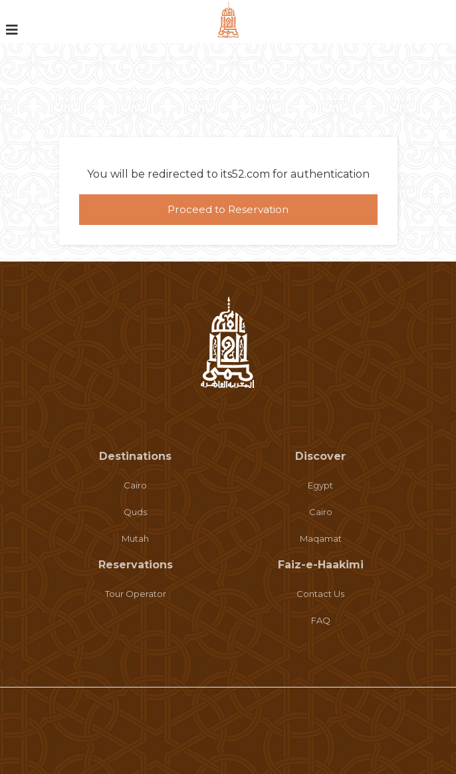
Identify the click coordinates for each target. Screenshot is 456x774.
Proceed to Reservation (228, 209)
